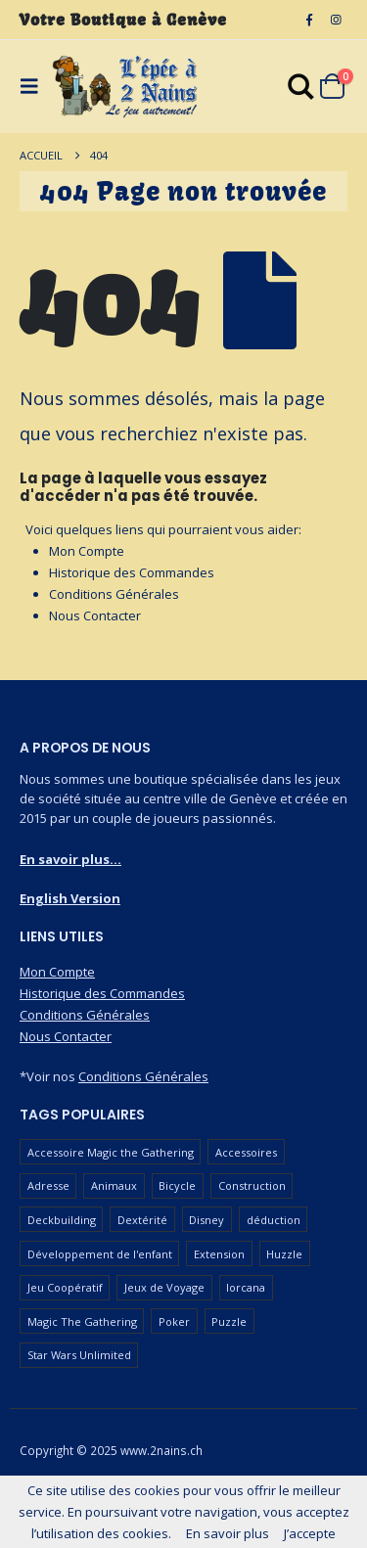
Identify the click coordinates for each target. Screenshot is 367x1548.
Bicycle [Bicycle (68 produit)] (177, 1185)
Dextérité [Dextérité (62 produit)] (142, 1219)
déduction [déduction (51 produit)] (273, 1219)
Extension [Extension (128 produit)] (219, 1254)
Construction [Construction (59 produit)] (252, 1185)
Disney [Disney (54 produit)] (206, 1219)
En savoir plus (227, 1533)
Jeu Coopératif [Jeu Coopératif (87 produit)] (65, 1287)
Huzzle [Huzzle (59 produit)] (284, 1254)
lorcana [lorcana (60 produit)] (245, 1287)
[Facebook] (309, 19)
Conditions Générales (114, 594)
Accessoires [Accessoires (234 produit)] (246, 1152)
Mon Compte (86, 551)
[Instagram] (335, 19)
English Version (70, 898)
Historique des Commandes (131, 572)
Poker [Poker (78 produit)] (174, 1321)
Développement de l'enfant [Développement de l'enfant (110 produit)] (99, 1254)
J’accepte (310, 1533)
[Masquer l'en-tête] (125, 86)
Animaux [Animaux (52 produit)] (114, 1185)
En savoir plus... (70, 859)
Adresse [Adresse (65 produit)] (48, 1185)
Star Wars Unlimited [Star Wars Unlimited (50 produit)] (79, 1354)
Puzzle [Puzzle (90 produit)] (229, 1321)
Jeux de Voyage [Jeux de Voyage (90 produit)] (164, 1287)
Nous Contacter (95, 615)
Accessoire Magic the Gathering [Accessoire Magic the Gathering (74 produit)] (110, 1152)
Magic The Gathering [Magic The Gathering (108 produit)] (82, 1321)
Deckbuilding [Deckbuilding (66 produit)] (61, 1219)
